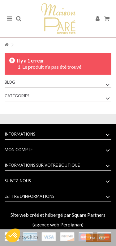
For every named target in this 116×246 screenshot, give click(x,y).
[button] (13, 235)
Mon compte (19, 149)
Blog (10, 82)
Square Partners (88, 215)
